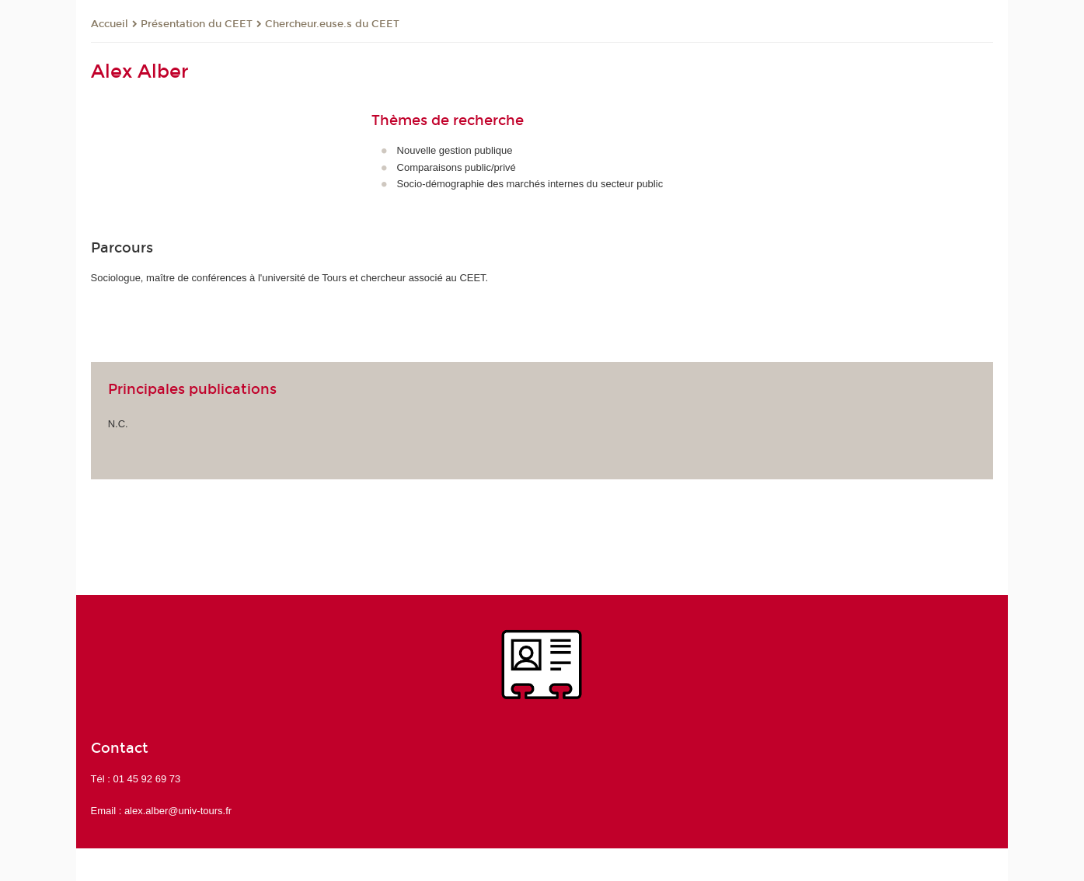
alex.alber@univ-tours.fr (178, 811)
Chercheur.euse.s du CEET (332, 24)
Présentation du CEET (197, 24)
